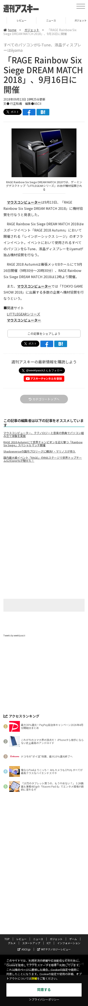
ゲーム (73, 939)
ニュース (38, 939)
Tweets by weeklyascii (14, 635)
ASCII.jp (24, 949)
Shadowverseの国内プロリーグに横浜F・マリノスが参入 (39, 451)
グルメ (12, 943)
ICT (49, 943)
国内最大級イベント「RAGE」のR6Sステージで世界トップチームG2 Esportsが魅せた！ (42, 459)
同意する (44, 990)
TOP (14, 20)
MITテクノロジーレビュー (54, 949)
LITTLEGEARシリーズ (23, 314)
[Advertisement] (44, 502)
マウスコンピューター (24, 202)
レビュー (44, 20)
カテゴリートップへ (44, 399)
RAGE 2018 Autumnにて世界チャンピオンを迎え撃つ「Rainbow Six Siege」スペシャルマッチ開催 (42, 444)
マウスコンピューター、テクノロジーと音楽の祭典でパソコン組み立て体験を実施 (43, 434)
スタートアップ (31, 943)
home (9, 30)
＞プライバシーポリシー (44, 999)
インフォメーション (68, 943)
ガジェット (31, 30)
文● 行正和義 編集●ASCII (22, 103)
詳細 (34, 978)
